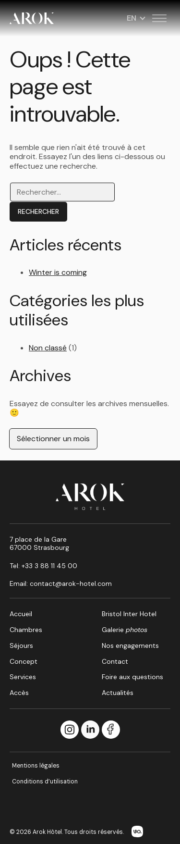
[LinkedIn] (90, 730)
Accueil (21, 613)
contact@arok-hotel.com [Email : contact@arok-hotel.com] (71, 583)
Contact (115, 661)
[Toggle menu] (159, 18)
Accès (19, 692)
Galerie (124, 629)
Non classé (48, 348)
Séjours (21, 645)
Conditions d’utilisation (45, 781)
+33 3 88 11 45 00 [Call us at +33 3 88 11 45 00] (49, 565)
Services (23, 676)
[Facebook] (111, 730)
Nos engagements (130, 645)
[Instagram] (69, 730)
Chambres (26, 629)
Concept (23, 661)
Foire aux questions (132, 676)
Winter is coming (58, 272)
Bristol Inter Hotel (129, 613)
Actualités (117, 692)
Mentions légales (36, 766)
